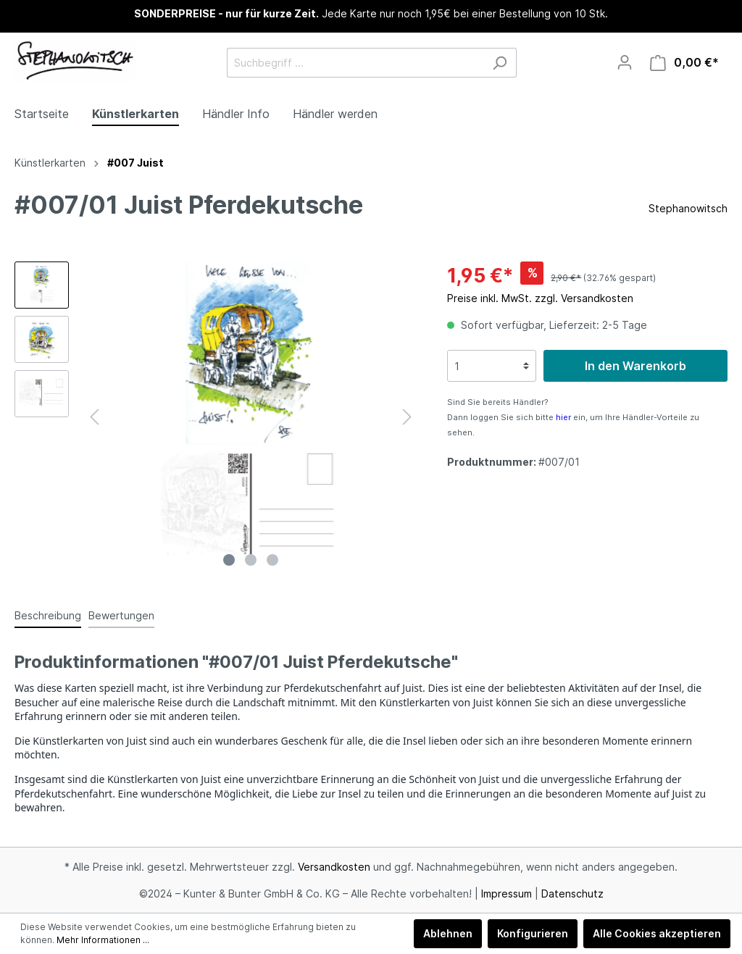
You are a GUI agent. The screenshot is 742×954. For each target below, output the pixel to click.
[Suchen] (500, 63)
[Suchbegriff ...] (355, 63)
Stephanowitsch (688, 208)
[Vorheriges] (94, 416)
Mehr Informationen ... (103, 939)
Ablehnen (447, 933)
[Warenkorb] (684, 63)
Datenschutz (572, 893)
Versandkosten (334, 867)
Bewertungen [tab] (121, 615)
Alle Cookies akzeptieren (657, 933)
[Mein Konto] (624, 62)
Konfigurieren (532, 933)
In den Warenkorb (635, 366)
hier (563, 417)
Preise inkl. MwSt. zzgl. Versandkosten (540, 298)
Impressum (506, 893)
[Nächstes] (407, 416)
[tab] (47, 615)
